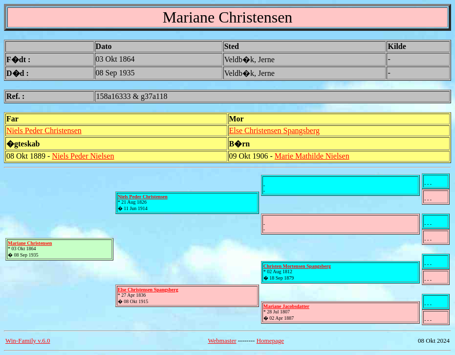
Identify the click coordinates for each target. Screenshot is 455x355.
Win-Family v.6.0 (27, 340)
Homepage (270, 340)
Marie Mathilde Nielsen (312, 156)
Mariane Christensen (30, 243)
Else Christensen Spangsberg (274, 130)
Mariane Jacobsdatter (286, 306)
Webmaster (222, 340)
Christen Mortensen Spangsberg (297, 266)
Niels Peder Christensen (44, 130)
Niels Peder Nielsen (83, 156)
